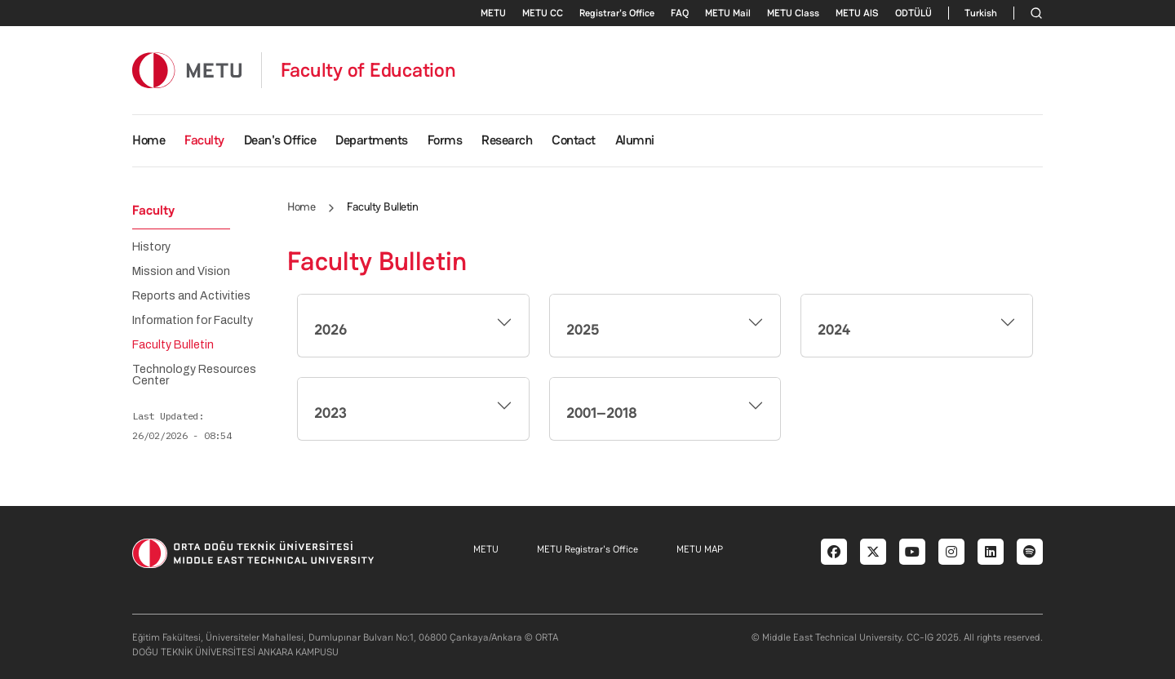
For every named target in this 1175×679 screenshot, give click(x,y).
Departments (371, 140)
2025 (582, 329)
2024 (834, 329)
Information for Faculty (192, 320)
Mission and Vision (181, 271)
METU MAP (699, 549)
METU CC (542, 13)
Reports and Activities (191, 296)
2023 (330, 412)
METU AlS (857, 13)
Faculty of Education (368, 70)
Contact (574, 140)
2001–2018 (601, 412)
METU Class (793, 13)
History (151, 247)
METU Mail (728, 13)
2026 (330, 329)
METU (493, 13)
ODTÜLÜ (913, 13)
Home (148, 140)
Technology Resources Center (194, 375)
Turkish (980, 13)
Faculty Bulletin (173, 345)
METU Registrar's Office (587, 549)
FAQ (680, 13)
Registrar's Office (616, 13)
